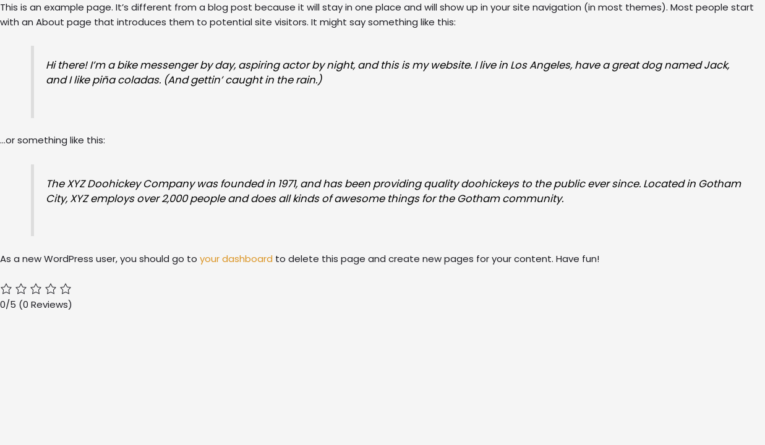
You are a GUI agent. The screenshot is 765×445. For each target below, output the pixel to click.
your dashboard (236, 258)
